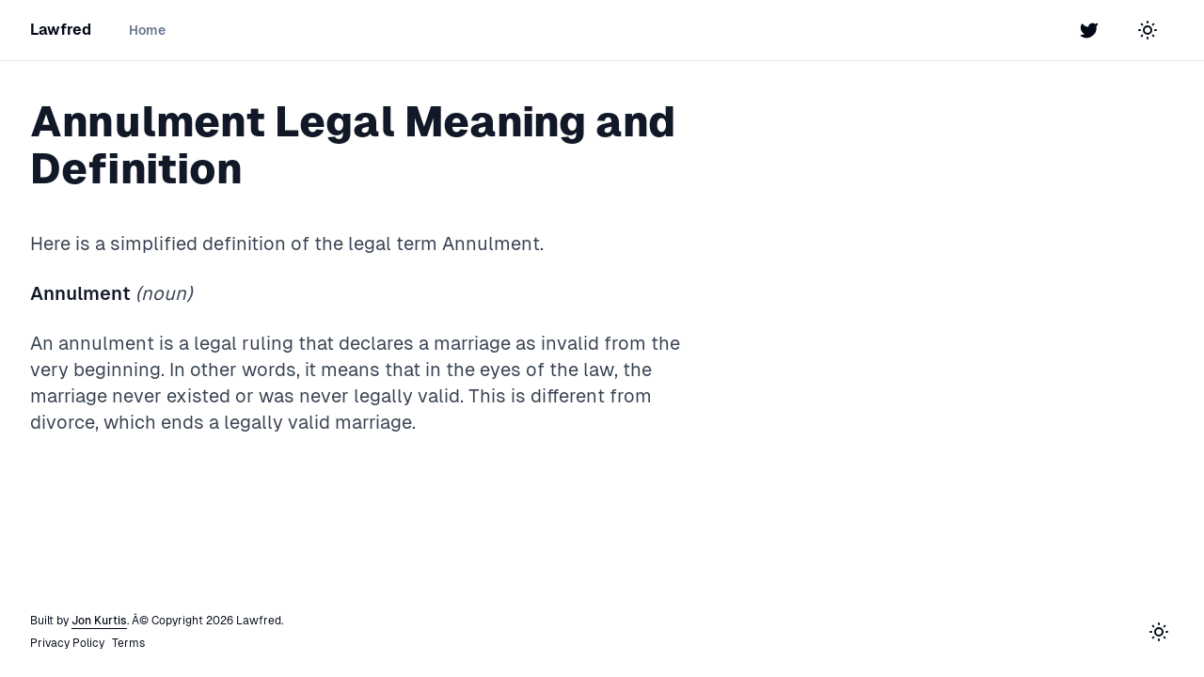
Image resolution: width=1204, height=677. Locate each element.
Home (147, 30)
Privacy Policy (67, 643)
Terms (128, 643)
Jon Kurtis (99, 620)
